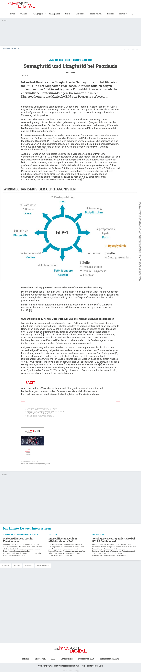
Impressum (40, 658)
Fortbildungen (96, 14)
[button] (38, 14)
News (12, 14)
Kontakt (25, 658)
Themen (23, 14)
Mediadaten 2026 (86, 658)
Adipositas (28, 565)
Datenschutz (67, 658)
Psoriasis (17, 565)
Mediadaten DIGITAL (109, 658)
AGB (53, 658)
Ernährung (5, 565)
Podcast (110, 14)
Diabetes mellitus (43, 565)
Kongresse (80, 14)
